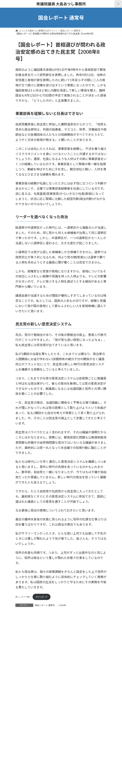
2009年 (23, 751)
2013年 (23, 726)
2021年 (23, 674)
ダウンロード (41, 597)
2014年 (23, 719)
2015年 (23, 713)
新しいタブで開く (23, 597)
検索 (91, 618)
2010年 (23, 745)
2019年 (23, 687)
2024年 (23, 655)
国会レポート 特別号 (27, 635)
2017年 (23, 700)
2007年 (23, 764)
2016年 (23, 706)
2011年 (23, 738)
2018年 (23, 693)
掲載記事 (22, 629)
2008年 (62, 605)
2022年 (23, 668)
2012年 (23, 732)
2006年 (23, 771)
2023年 (23, 661)
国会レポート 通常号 (45, 605)
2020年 (23, 680)
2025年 (23, 648)
